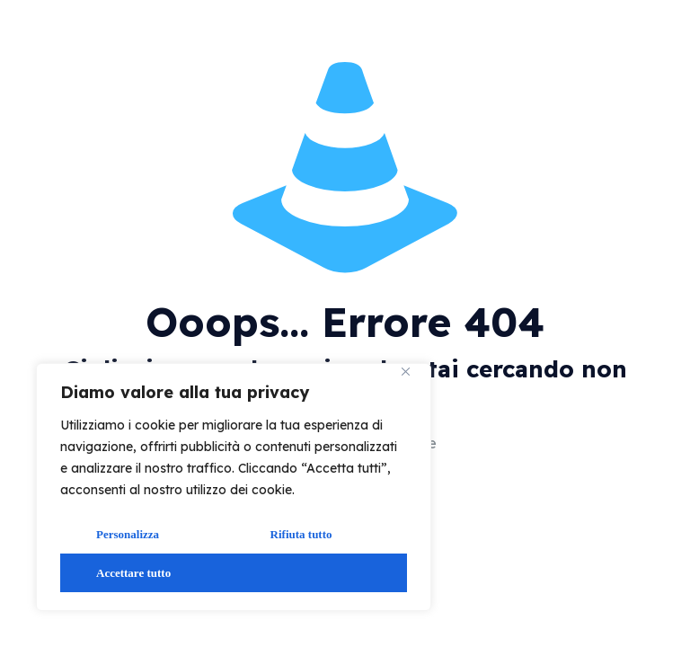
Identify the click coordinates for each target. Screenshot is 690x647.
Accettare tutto (133, 573)
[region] (233, 487)
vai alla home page (540, 444)
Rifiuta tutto (301, 534)
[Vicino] (412, 378)
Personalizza (127, 534)
